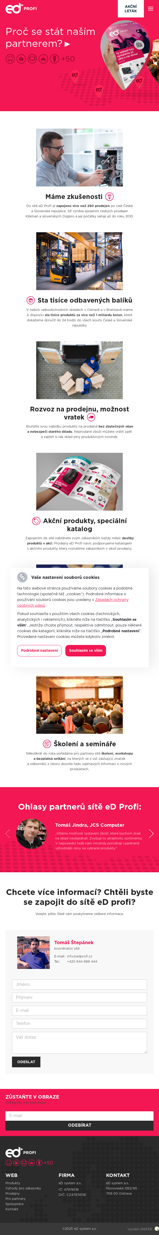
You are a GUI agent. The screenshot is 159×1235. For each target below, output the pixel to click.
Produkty (12, 1183)
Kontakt (11, 1209)
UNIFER (146, 1229)
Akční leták (131, 9)
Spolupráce (14, 1204)
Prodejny (12, 1193)
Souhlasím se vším (85, 651)
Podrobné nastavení (39, 651)
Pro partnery (15, 1198)
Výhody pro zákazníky (23, 1188)
